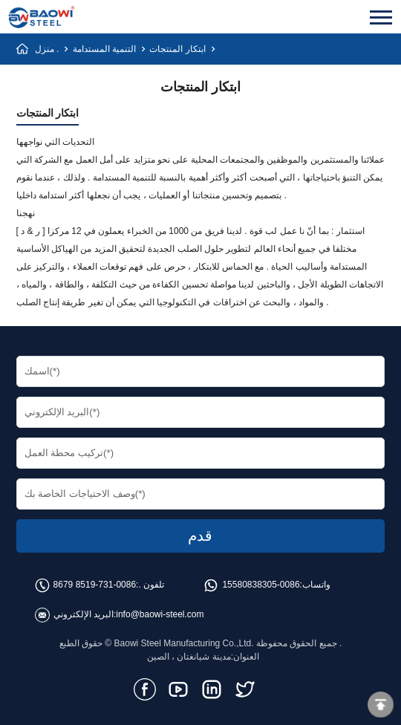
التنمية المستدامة (104, 49)
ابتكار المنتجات (177, 49)
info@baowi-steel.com (159, 614)
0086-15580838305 (260, 584)
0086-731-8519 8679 (94, 584)
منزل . (47, 49)
